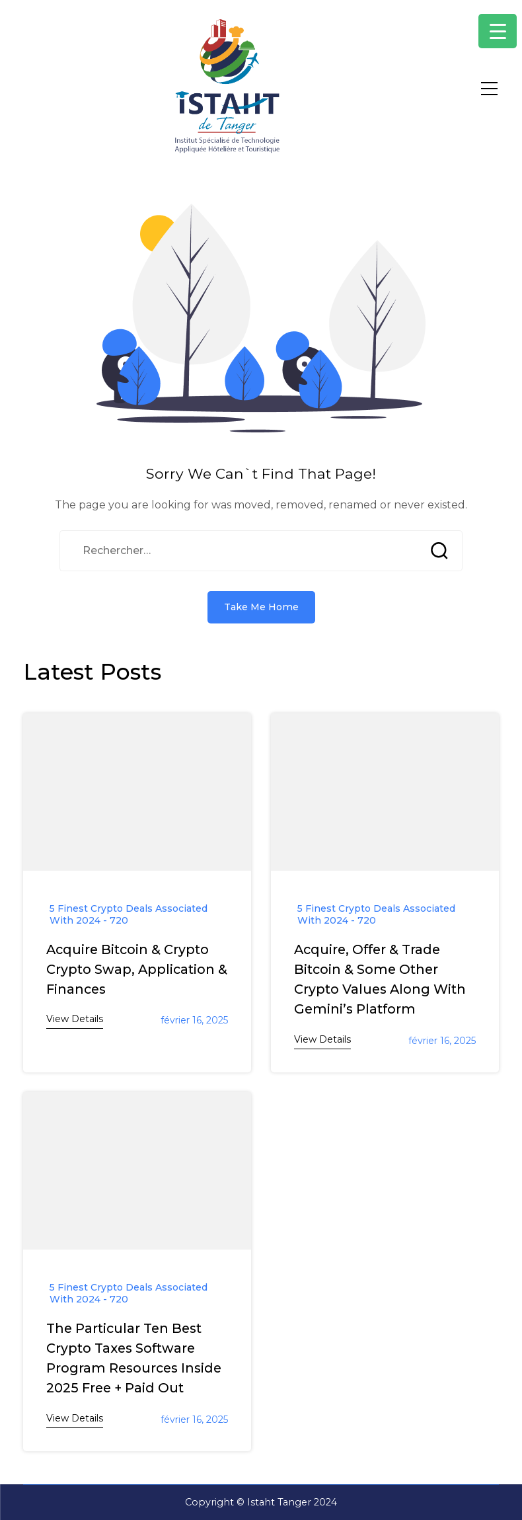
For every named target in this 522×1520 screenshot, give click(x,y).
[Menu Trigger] (497, 31)
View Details (74, 1019)
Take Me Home (261, 607)
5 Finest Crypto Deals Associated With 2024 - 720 (128, 914)
